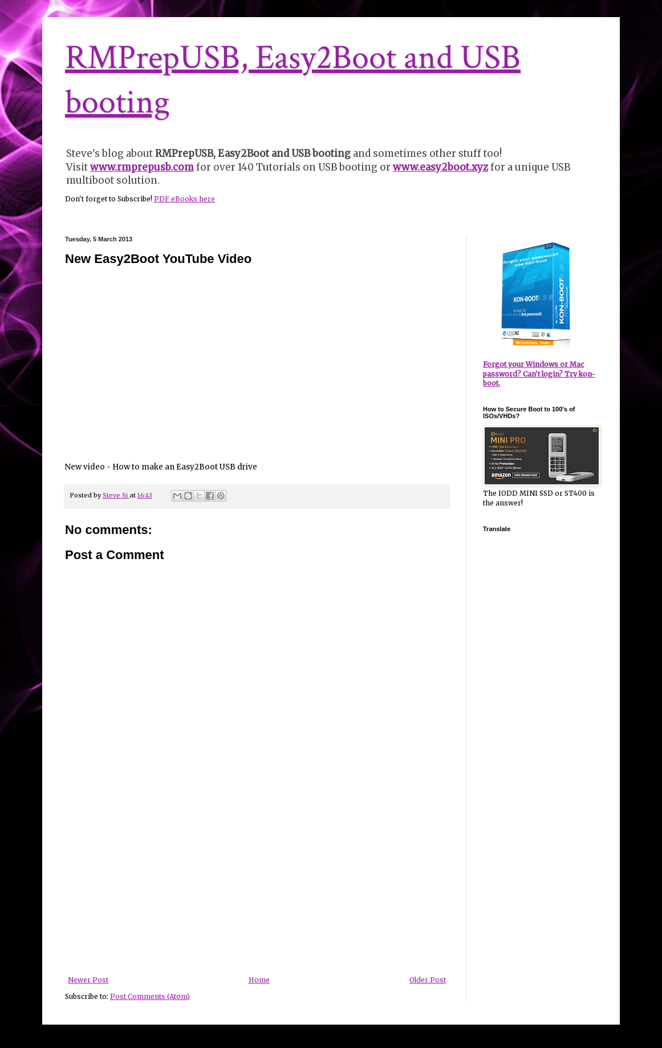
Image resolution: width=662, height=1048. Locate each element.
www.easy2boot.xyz (440, 167)
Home (259, 980)
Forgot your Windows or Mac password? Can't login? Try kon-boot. (539, 374)
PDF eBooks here (184, 199)
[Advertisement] (257, 890)
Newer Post (88, 980)
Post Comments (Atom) (150, 996)
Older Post (427, 980)
